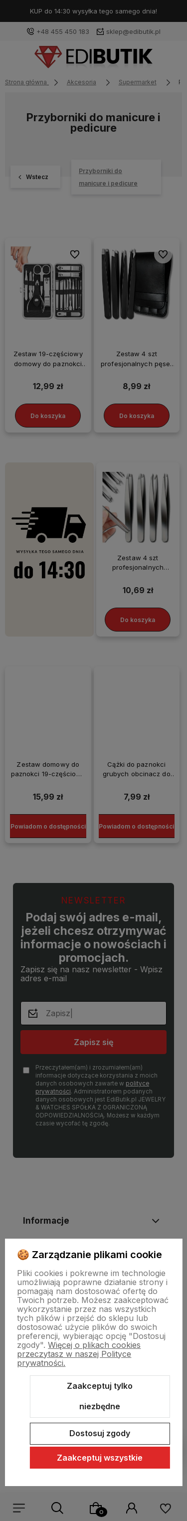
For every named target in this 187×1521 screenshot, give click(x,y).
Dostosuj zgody (99, 1433)
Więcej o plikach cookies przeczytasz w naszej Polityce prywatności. (79, 1354)
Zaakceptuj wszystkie (100, 1458)
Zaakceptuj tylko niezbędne (100, 1396)
